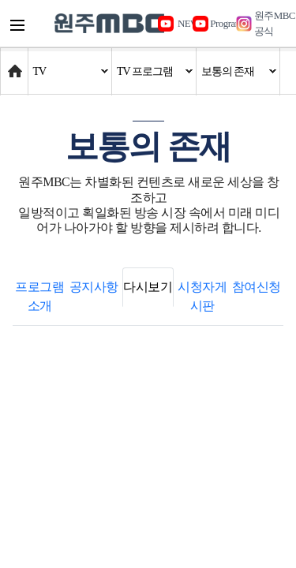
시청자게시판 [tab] (202, 296)
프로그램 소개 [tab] (39, 296)
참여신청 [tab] (256, 286)
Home (15, 63)
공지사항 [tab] (93, 286)
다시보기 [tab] (147, 286)
